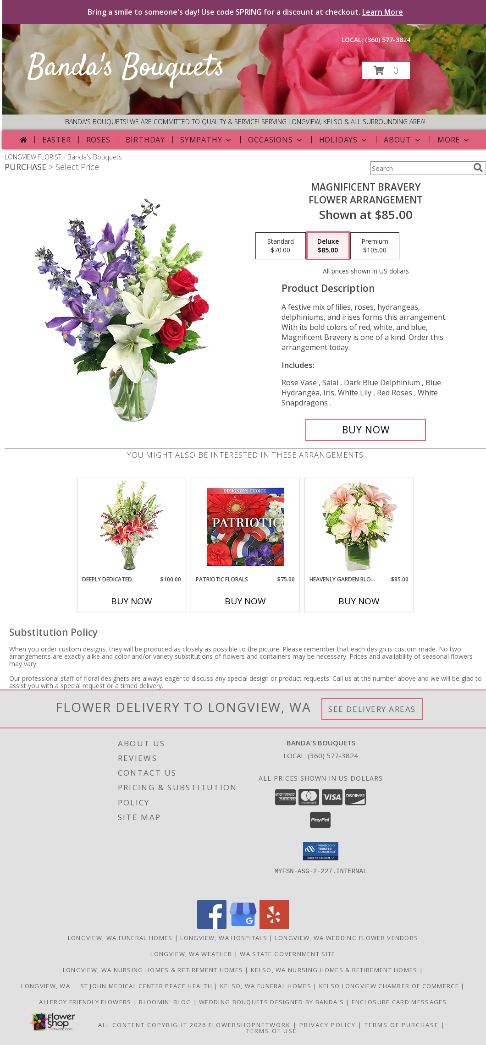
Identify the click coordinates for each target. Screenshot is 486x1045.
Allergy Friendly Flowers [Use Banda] (86, 1002)
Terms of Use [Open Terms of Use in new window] (271, 1031)
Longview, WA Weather (191, 954)
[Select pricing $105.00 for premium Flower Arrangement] (375, 246)
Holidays (344, 140)
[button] (386, 70)
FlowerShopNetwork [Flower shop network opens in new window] (250, 1025)
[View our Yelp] (274, 926)
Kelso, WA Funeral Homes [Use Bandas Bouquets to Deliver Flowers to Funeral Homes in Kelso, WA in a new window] (266, 986)
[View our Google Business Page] (243, 926)
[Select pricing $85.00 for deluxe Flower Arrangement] (328, 246)
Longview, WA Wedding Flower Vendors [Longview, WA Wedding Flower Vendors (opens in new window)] (347, 938)
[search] (478, 168)
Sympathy (206, 140)
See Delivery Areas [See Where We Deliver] (372, 709)
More (454, 140)
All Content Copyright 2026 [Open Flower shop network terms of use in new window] (152, 1025)
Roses (98, 140)
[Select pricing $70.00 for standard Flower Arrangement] (280, 246)
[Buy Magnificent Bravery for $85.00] (365, 430)
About (403, 140)
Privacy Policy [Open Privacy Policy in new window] (327, 1025)
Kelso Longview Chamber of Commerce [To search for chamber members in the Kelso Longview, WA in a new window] (390, 986)
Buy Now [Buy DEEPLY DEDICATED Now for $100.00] (131, 601)
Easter (56, 140)
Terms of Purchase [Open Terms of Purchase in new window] (401, 1025)
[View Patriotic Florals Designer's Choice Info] (245, 527)
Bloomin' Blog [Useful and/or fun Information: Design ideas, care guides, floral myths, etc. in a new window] (166, 1002)
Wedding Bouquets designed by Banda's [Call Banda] (272, 1002)
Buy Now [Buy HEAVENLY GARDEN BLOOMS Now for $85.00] (359, 601)
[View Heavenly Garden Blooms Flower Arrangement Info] (359, 527)
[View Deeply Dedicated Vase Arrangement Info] (132, 527)
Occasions (276, 140)
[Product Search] (420, 168)
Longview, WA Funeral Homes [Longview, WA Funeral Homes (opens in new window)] (120, 938)
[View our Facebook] (211, 926)
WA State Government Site (287, 954)
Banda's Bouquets (126, 68)
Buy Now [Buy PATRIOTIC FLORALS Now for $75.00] (245, 601)
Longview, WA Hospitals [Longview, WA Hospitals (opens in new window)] (223, 938)
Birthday (145, 140)
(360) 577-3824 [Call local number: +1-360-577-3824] (387, 39)
